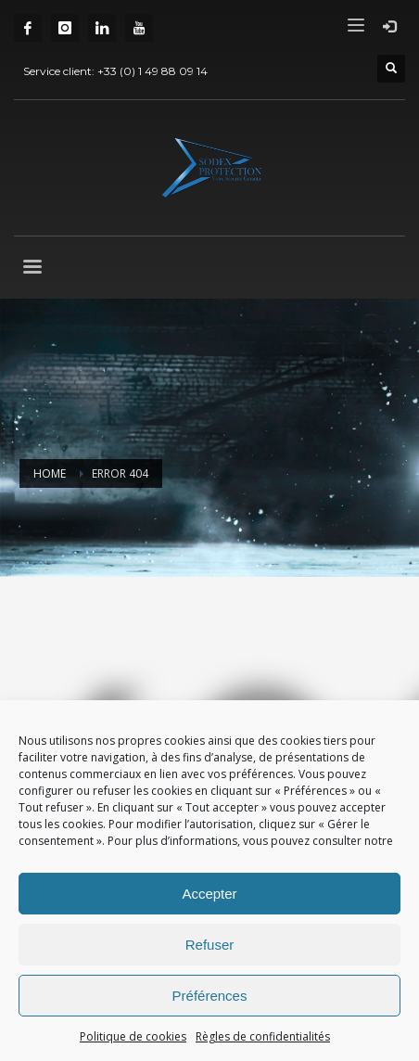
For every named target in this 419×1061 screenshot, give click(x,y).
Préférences (210, 995)
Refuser (210, 944)
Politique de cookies (133, 1036)
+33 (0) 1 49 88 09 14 (152, 71)
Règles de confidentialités (263, 1036)
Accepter (209, 893)
